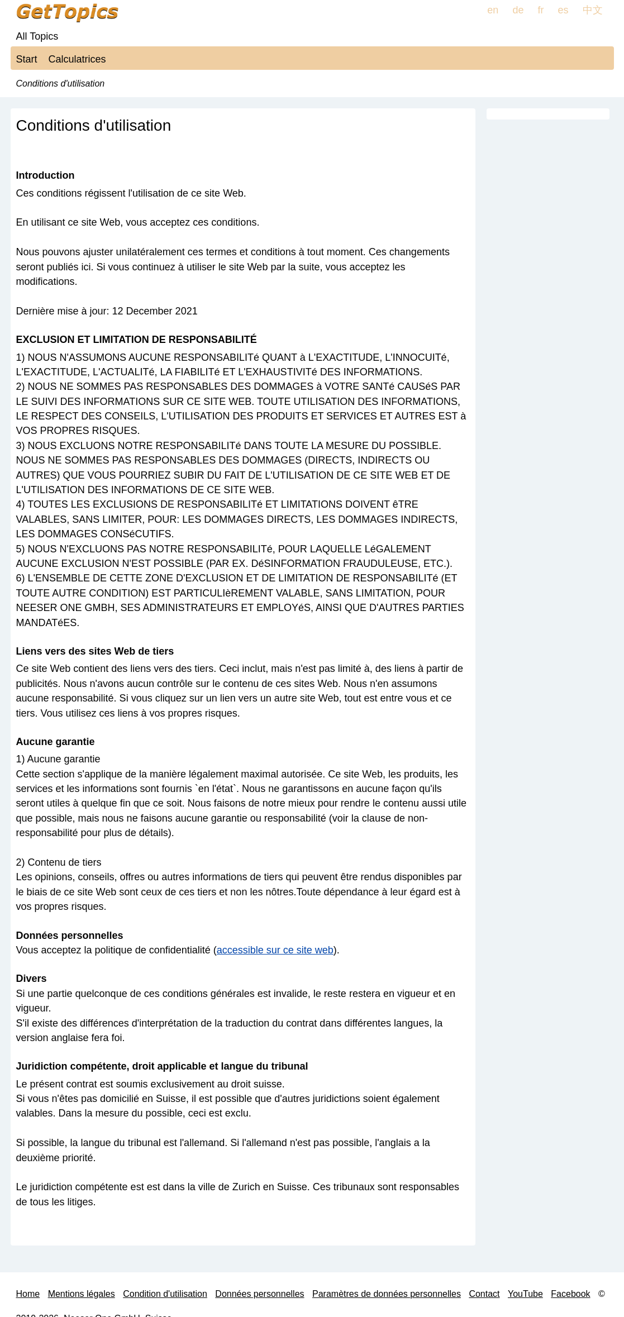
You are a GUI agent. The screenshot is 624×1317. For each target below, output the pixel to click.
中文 (593, 10)
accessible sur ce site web (275, 950)
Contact (484, 1294)
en (492, 10)
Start (26, 59)
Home (28, 1294)
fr (540, 10)
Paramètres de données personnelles (386, 1294)
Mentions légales (81, 1294)
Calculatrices (77, 59)
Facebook (570, 1294)
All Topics (37, 36)
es (563, 10)
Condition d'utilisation (165, 1294)
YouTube (525, 1294)
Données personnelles (259, 1294)
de (517, 10)
